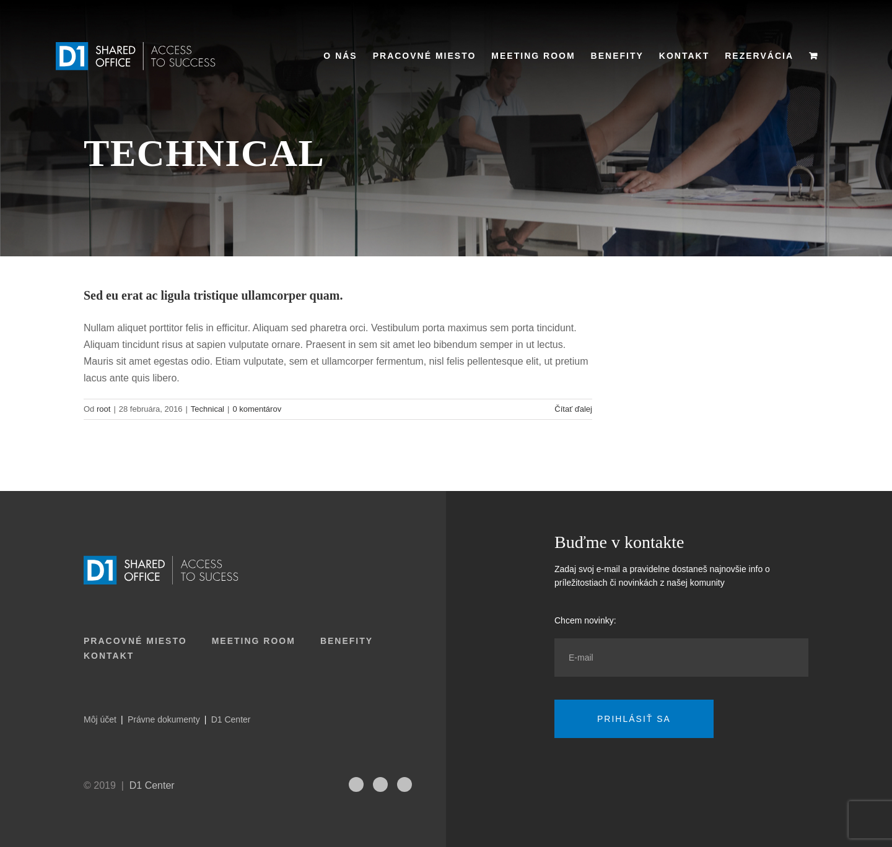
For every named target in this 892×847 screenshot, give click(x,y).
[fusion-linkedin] (380, 784)
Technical (207, 409)
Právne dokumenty (164, 719)
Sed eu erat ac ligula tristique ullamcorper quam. (213, 295)
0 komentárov (256, 409)
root (103, 409)
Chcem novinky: (585, 620)
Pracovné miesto (135, 641)
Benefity (346, 641)
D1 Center (231, 719)
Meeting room (253, 641)
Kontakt (109, 656)
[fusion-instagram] (356, 784)
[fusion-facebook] (404, 784)
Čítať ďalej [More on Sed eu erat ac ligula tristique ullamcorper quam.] (573, 409)
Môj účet (100, 719)
